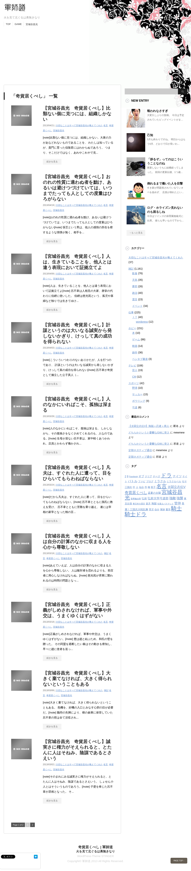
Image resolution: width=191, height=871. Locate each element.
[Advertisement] (95, 55)
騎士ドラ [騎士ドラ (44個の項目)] (136, 514)
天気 (134, 279)
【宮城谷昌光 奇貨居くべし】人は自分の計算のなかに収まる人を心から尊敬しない (77, 541)
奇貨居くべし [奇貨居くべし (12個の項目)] (136, 492)
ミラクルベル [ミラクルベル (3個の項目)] (174, 481)
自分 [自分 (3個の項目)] (157, 509)
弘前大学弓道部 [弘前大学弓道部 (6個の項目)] (158, 498)
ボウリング (138, 400)
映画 (134, 345)
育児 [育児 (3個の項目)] (151, 509)
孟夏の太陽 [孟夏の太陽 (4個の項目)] (154, 492)
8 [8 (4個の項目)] (127, 476)
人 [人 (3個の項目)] (137, 487)
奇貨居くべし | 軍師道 (95, 847)
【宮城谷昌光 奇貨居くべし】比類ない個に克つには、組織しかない (77, 114)
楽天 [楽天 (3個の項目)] (148, 503)
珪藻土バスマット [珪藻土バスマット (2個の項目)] (165, 504)
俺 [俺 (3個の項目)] (149, 487)
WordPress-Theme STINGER (95, 856)
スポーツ (133, 383)
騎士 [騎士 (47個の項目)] (176, 508)
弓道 (134, 407)
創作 (134, 352)
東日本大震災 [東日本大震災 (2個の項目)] (139, 504)
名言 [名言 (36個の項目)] (161, 486)
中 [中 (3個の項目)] (134, 487)
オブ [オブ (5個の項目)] (141, 476)
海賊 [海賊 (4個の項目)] (154, 503)
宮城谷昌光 (32, 24)
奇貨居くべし (53, 558)
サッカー (137, 394)
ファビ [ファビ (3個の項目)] (141, 481)
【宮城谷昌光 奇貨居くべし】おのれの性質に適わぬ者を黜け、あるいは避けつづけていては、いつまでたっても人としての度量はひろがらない (77, 187)
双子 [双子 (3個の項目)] (153, 487)
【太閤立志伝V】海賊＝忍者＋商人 (148, 426)
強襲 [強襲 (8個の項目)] (179, 498)
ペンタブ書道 (140, 358)
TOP (8, 24)
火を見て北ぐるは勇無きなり (95, 851)
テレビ (132, 365)
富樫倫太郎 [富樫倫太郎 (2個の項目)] (136, 499)
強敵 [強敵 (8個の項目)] (172, 498)
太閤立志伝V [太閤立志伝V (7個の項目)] (176, 487)
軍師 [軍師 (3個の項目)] (162, 509)
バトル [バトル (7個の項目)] (132, 481)
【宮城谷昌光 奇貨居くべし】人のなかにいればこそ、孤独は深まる (77, 404)
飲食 (134, 273)
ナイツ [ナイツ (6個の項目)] (177, 476)
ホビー (132, 328)
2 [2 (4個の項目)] (125, 476)
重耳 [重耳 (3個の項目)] (168, 509)
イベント (137, 305)
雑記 (106, 553)
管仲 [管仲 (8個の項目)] (177, 503)
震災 (134, 299)
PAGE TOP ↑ (179, 861)
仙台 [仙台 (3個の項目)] (141, 487)
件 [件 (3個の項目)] (146, 487)
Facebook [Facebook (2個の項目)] (133, 476)
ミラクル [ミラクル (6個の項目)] (160, 481)
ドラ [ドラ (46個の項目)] (166, 475)
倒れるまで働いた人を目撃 (165, 183)
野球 (134, 387)
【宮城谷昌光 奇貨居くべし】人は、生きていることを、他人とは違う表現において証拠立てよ (77, 262)
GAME (18, 24)
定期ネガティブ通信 (140, 450)
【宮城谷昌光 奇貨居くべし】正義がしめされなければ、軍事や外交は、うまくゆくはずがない (77, 610)
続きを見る (52, 161)
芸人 (134, 370)
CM (134, 376)
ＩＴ (134, 317)
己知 (150, 135)
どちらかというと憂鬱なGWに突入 (148, 432)
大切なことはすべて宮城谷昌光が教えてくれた (79, 125)
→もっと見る (136, 232)
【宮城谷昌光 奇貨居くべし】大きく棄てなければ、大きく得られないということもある (77, 678)
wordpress (142, 321)
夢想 (134, 286)
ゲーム (136, 339)
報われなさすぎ (157, 110)
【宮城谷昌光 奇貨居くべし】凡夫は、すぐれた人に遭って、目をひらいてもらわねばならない (77, 473)
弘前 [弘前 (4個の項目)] (144, 498)
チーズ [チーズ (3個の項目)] (156, 476)
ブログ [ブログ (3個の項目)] (149, 481)
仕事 (131, 312)
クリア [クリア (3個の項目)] (148, 476)
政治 (134, 292)
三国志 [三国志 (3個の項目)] (128, 487)
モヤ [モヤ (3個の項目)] (184, 481)
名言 (105, 125)
